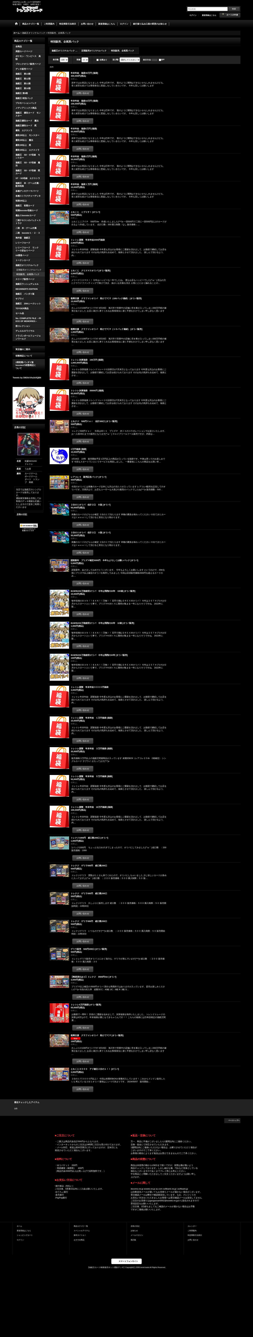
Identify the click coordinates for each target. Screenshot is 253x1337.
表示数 (56, 60)
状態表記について (23, 356)
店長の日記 (22, 514)
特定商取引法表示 (195, 1235)
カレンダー (192, 1226)
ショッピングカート (25, 1235)
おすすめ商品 (79, 1240)
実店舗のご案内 (22, 349)
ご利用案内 (192, 1231)
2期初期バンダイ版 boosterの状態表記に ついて (28, 365)
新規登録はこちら (209, 15)
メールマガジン (137, 1235)
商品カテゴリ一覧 (81, 1226)
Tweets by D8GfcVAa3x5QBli (27, 377)
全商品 (18, 46)
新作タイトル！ (80, 1235)
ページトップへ (234, 1120)
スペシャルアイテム (82, 1231)
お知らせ (134, 1231)
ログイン (193, 15)
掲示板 (133, 1240)
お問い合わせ (193, 1240)
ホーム (19, 1226)
